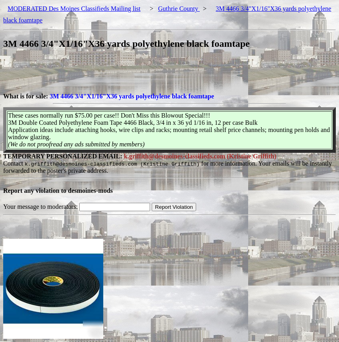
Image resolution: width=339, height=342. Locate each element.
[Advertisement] (149, 75)
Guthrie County (179, 8)
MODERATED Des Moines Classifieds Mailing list (74, 8)
